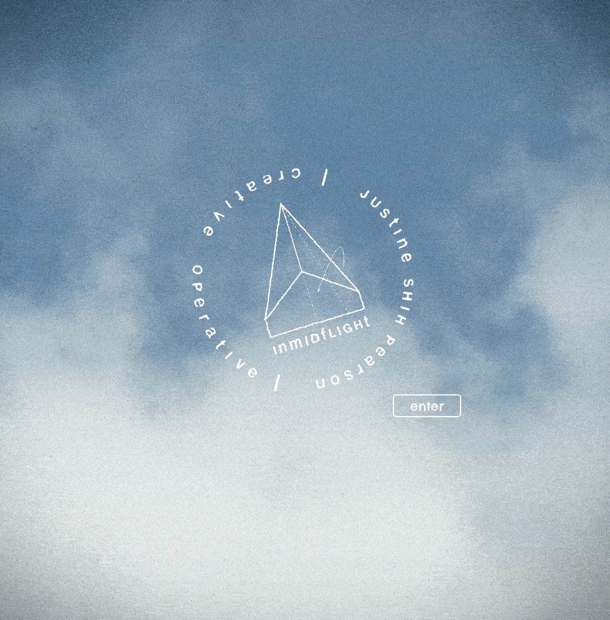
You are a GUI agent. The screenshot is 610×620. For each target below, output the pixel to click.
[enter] (427, 405)
